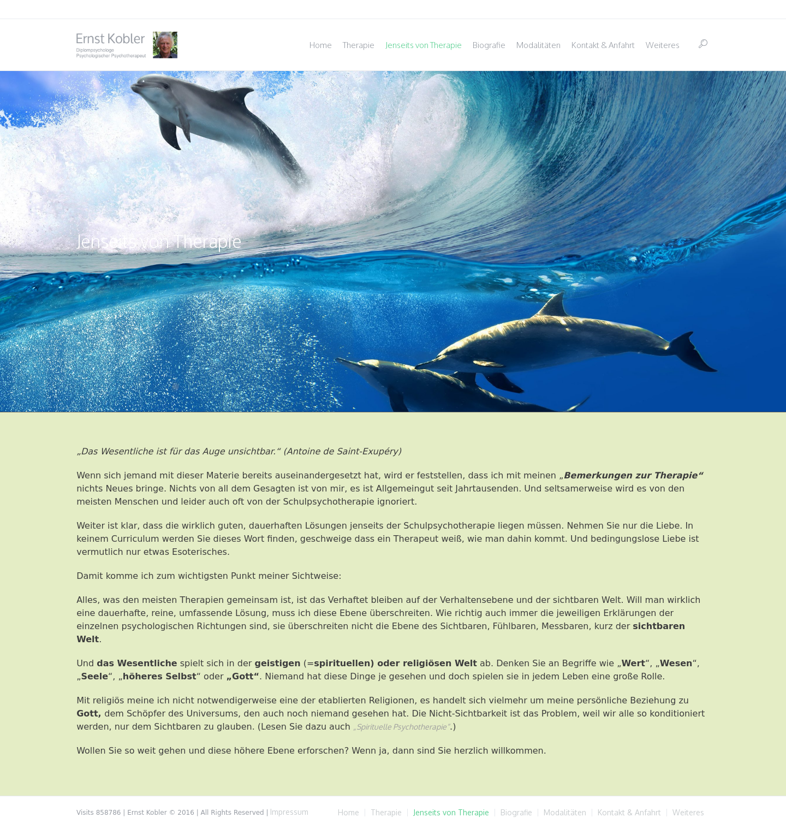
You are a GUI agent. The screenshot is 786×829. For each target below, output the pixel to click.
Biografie (516, 812)
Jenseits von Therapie (451, 812)
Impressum (289, 811)
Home (348, 812)
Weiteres (688, 812)
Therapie (386, 812)
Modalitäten (565, 812)
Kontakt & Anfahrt (629, 812)
